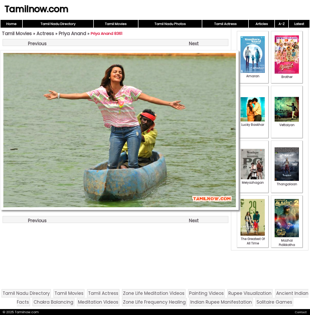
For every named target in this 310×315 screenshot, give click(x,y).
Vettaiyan (287, 122)
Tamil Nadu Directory (58, 23)
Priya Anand (72, 33)
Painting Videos (206, 293)
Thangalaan (287, 182)
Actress (45, 33)
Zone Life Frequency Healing (154, 302)
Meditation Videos (98, 302)
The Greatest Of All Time (253, 238)
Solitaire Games (274, 302)
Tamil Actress (225, 23)
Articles (261, 23)
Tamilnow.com (36, 9)
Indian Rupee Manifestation (221, 302)
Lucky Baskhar (253, 122)
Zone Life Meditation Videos (153, 293)
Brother (287, 74)
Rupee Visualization (250, 293)
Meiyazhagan (253, 180)
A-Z (281, 23)
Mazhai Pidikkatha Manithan (287, 242)
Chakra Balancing (53, 302)
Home (11, 23)
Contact (301, 312)
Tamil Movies (116, 23)
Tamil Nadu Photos (170, 23)
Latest (299, 23)
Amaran (253, 74)
